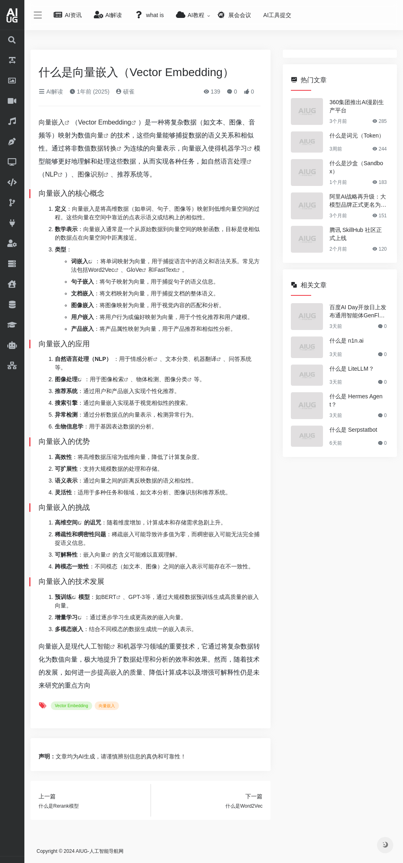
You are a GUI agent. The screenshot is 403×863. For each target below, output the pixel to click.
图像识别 (91, 174)
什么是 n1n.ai (346, 340)
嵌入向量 (94, 554)
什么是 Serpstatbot (353, 429)
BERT (108, 597)
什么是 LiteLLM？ (351, 368)
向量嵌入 (52, 122)
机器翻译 (205, 359)
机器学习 (234, 148)
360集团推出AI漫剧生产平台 (356, 106)
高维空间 (66, 522)
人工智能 (97, 646)
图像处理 (66, 379)
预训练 (63, 597)
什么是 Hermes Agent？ (356, 400)
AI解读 (51, 91)
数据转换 (104, 148)
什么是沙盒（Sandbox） (356, 167)
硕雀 (125, 91)
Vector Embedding (104, 122)
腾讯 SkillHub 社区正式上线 (355, 234)
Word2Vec (101, 270)
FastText (165, 270)
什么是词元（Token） (356, 135)
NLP (51, 174)
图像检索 (112, 379)
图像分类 (176, 379)
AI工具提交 (277, 15)
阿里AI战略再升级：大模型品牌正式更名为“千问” (357, 201)
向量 (97, 135)
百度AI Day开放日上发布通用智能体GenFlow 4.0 (357, 311)
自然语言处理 (227, 161)
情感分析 (141, 359)
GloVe (134, 270)
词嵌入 (79, 261)
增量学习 (66, 617)
